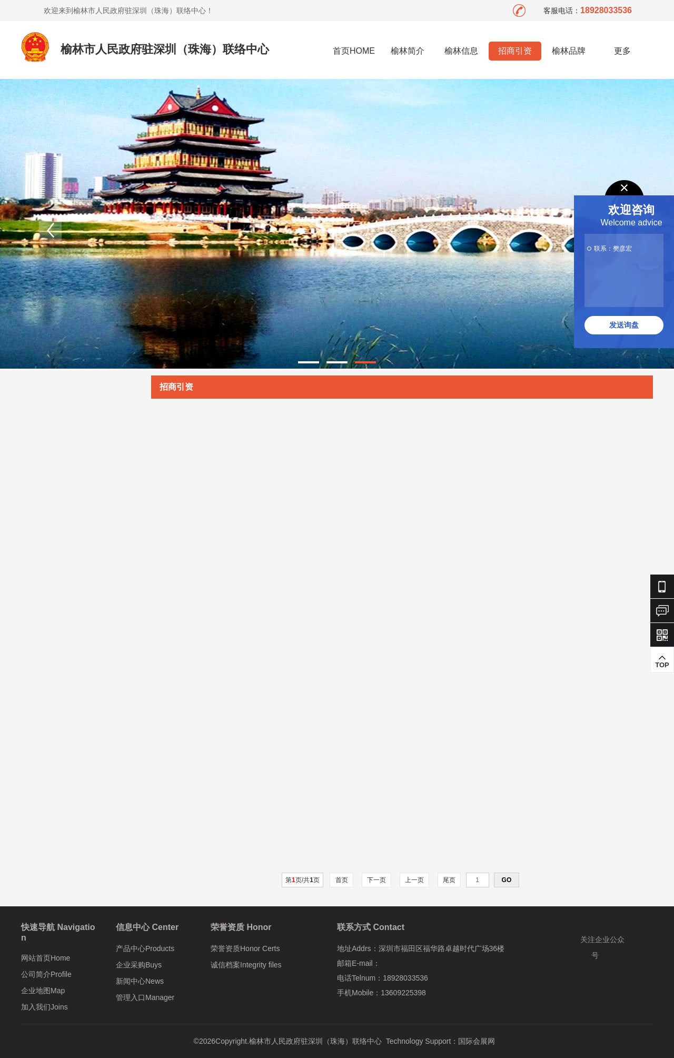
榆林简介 (407, 50)
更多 (622, 50)
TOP (662, 661)
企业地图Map (43, 990)
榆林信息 (461, 50)
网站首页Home (45, 958)
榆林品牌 (569, 50)
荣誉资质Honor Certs (245, 948)
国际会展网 (476, 1041)
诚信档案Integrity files (246, 965)
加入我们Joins (44, 1007)
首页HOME (354, 50)
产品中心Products (145, 948)
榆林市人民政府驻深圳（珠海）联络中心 (165, 49)
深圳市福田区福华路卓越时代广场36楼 (442, 948)
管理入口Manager (145, 997)
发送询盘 (624, 325)
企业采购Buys (139, 965)
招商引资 (515, 50)
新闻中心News (140, 981)
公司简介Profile (46, 974)
